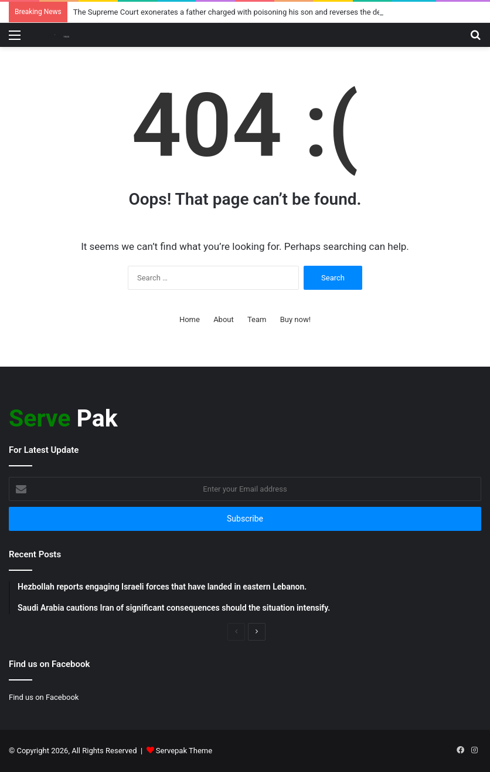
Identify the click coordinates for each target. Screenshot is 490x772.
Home (189, 319)
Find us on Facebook (44, 697)
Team (257, 319)
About (223, 319)
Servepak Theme (184, 750)
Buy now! (295, 319)
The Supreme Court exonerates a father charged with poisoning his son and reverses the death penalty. (246, 12)
